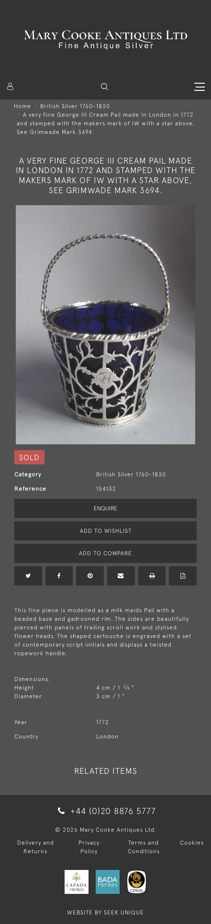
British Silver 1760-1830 (75, 106)
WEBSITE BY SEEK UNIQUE (105, 912)
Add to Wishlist (106, 531)
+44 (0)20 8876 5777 (105, 811)
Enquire (105, 508)
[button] (105, 86)
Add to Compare (105, 553)
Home (22, 106)
